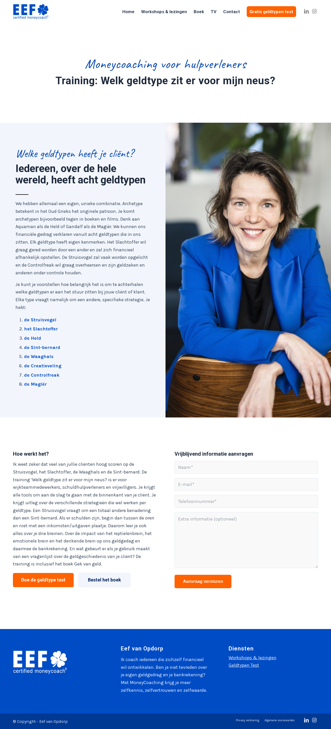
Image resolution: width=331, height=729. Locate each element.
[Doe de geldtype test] (43, 580)
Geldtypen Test (244, 665)
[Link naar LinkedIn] (306, 11)
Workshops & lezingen (252, 658)
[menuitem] (128, 11)
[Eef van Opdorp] (31, 11)
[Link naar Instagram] (314, 11)
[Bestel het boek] (104, 580)
